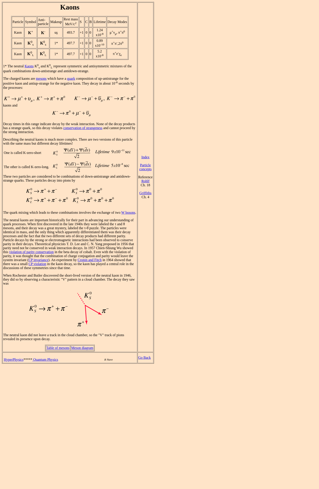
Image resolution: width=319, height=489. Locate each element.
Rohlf (145, 181)
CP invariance (39, 260)
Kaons (29, 66)
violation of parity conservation (31, 252)
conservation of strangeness (82, 128)
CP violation (37, 264)
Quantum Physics (45, 359)
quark (71, 78)
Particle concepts (145, 167)
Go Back (144, 357)
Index (145, 157)
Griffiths (145, 193)
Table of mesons (58, 348)
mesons (41, 78)
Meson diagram (82, 348)
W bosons (128, 212)
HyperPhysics (13, 359)
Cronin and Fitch (89, 260)
